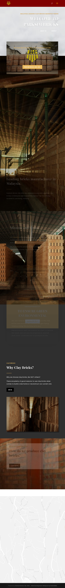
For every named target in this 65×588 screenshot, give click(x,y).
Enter (10, 389)
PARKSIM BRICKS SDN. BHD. (29, 66)
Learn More (14, 467)
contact (54, 31)
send (50, 557)
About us (43, 31)
